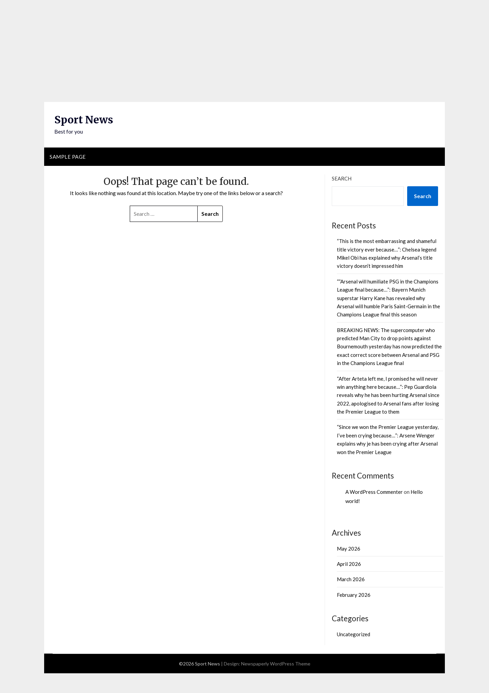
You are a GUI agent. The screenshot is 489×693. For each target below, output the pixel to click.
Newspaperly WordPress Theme (275, 663)
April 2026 (349, 564)
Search (341, 178)
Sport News (83, 119)
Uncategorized (353, 634)
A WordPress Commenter (374, 492)
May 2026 (348, 548)
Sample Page (68, 157)
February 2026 (353, 595)
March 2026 (351, 579)
